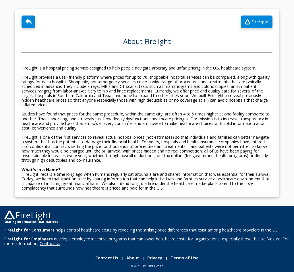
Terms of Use (183, 258)
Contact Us (108, 258)
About (133, 258)
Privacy (155, 258)
